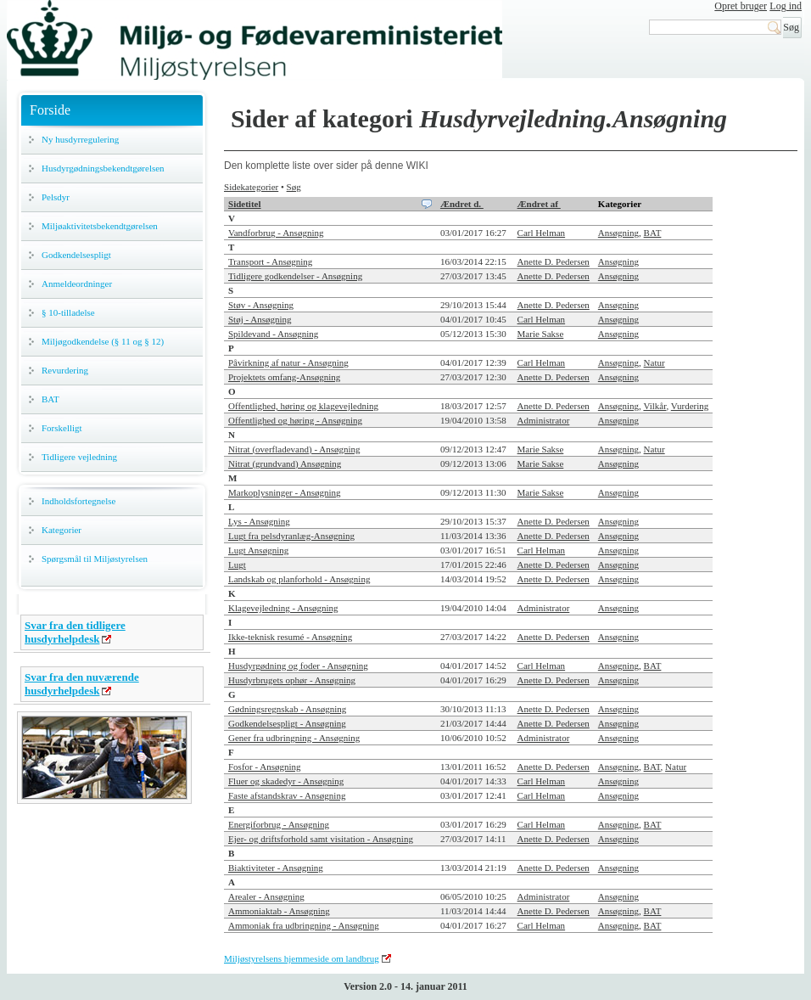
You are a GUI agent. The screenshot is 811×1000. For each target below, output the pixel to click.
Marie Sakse (540, 334)
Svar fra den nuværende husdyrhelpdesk (82, 684)
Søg (294, 187)
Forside (50, 110)
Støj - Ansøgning (260, 319)
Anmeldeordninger (77, 283)
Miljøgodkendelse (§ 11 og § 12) (103, 341)
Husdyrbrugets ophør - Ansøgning (291, 680)
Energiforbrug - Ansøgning (278, 824)
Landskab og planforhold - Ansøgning (299, 579)
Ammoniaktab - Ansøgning (279, 911)
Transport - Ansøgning (270, 261)
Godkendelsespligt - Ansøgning (287, 723)
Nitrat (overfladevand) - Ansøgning (294, 449)
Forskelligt (62, 428)
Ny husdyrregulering (80, 139)
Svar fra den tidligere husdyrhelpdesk (75, 632)
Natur (654, 362)
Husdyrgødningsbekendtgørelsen (103, 168)
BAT (50, 399)
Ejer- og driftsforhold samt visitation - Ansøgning (320, 839)
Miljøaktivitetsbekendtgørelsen (100, 226)
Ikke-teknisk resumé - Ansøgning (290, 637)
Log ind (785, 6)
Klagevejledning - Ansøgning (283, 608)
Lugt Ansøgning (258, 550)
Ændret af (539, 204)
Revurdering (65, 370)
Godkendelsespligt (76, 255)
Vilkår (654, 406)
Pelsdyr (56, 197)
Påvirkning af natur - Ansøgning (288, 362)
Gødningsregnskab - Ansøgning (287, 709)
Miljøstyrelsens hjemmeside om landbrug (301, 958)
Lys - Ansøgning (259, 521)
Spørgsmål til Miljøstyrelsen (95, 558)
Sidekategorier (251, 187)
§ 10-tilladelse (68, 312)
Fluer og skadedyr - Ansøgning (286, 781)
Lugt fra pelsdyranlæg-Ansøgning (291, 536)
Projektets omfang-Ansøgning (284, 377)
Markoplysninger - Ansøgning (284, 492)
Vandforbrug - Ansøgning (275, 233)
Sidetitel (244, 204)
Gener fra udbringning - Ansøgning (294, 738)
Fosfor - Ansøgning (264, 766)
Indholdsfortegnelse (78, 501)
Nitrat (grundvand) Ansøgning (284, 463)
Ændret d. (462, 204)
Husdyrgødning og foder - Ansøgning (298, 665)
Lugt (237, 564)
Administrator (543, 420)
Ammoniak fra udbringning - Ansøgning (303, 925)
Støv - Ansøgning (261, 305)
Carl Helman (541, 233)
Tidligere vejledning (79, 457)
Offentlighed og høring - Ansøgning (295, 420)
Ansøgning (618, 233)
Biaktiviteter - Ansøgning (275, 867)
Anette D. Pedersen (553, 261)
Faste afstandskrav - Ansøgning (286, 795)
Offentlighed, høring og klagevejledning (303, 406)
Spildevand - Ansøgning (273, 334)
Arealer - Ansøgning (266, 896)
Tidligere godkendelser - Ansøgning (295, 276)
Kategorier (61, 530)
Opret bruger (740, 6)
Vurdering (690, 406)
